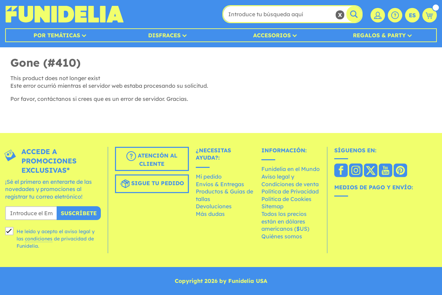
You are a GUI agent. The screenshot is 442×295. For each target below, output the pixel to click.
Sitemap (272, 206)
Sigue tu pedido (152, 184)
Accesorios (272, 35)
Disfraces (164, 35)
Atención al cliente (151, 159)
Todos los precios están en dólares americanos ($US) (285, 221)
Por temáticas (56, 35)
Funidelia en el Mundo (290, 168)
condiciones (38, 239)
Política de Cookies (286, 199)
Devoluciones (214, 206)
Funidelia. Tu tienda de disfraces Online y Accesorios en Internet (64, 14)
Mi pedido (209, 176)
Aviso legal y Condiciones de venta (290, 180)
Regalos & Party (379, 35)
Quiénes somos (281, 236)
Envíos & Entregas (220, 184)
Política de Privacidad (290, 191)
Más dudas (210, 213)
